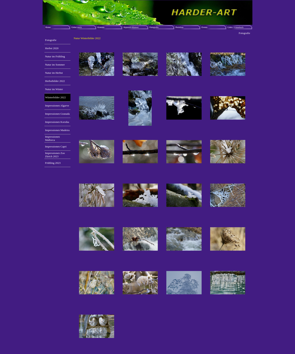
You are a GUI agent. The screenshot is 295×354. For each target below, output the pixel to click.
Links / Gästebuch (236, 27)
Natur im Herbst (54, 72)
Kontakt (101, 27)
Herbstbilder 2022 (55, 81)
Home (48, 27)
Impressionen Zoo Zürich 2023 (55, 155)
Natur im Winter (54, 89)
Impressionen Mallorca (52, 138)
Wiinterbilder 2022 (55, 97)
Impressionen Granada (57, 113)
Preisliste (180, 27)
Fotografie (154, 27)
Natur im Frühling (55, 56)
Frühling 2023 (53, 162)
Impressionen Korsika (57, 121)
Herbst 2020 (52, 48)
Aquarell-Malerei (131, 27)
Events (205, 27)
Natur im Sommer (55, 64)
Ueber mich (76, 27)
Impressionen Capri (56, 146)
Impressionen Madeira (57, 130)
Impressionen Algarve (57, 105)
